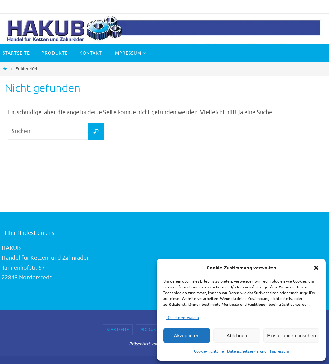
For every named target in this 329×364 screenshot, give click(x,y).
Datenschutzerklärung (247, 351)
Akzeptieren (186, 335)
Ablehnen (237, 335)
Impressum (279, 351)
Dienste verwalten (182, 317)
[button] (316, 268)
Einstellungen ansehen (291, 335)
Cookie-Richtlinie (209, 351)
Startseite (118, 329)
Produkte (150, 329)
